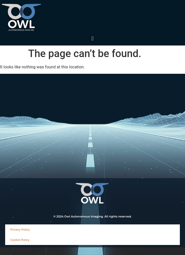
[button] (92, 38)
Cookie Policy (19, 240)
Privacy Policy (20, 229)
